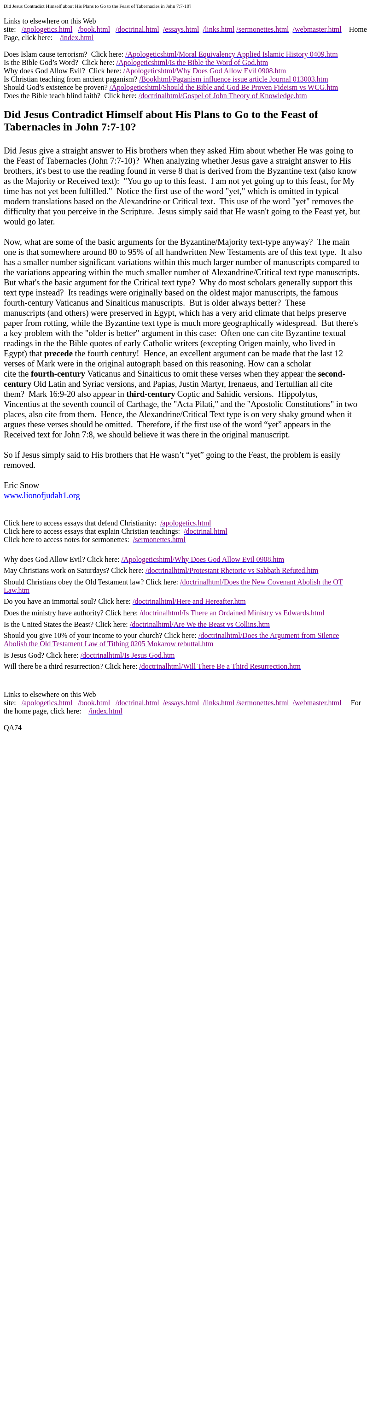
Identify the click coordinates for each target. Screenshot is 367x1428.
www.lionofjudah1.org (42, 495)
